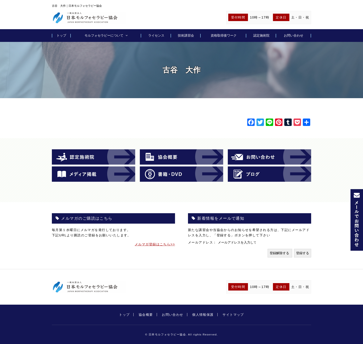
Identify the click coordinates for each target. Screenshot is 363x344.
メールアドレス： (203, 242)
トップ (61, 35)
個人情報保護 (203, 314)
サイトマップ (233, 314)
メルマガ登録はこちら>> (155, 244)
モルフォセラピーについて (103, 35)
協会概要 (146, 314)
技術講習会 (186, 35)
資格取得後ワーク (224, 35)
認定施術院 (261, 35)
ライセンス (156, 35)
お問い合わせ (293, 35)
